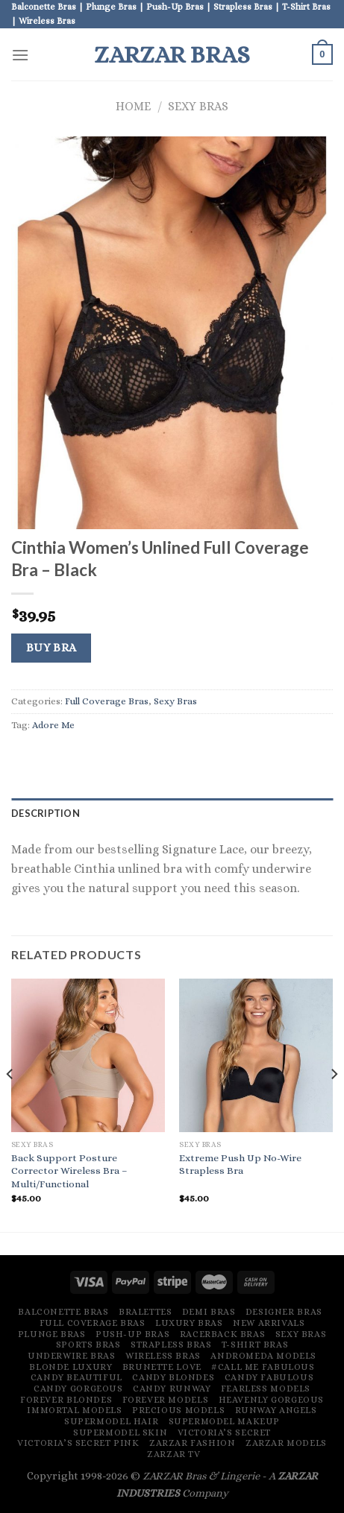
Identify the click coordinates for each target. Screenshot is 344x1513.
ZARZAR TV (174, 1454)
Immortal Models (74, 1410)
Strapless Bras (171, 1344)
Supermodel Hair (111, 1421)
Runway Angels (276, 1410)
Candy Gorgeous (78, 1388)
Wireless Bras (163, 1356)
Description (45, 813)
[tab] (172, 813)
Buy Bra (51, 647)
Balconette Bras (63, 1312)
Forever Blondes (66, 1399)
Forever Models (165, 1399)
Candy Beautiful (76, 1377)
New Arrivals (268, 1323)
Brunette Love (161, 1367)
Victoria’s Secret (224, 1432)
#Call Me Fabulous (262, 1367)
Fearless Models (265, 1388)
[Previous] (10, 1104)
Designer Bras (284, 1312)
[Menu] (20, 55)
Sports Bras (88, 1344)
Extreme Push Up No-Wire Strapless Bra (240, 1164)
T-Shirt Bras (255, 1344)
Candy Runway (171, 1388)
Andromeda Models (263, 1356)
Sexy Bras (198, 106)
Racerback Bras (223, 1334)
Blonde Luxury (70, 1367)
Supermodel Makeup (224, 1421)
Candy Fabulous (269, 1377)
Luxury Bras (189, 1323)
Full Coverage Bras (106, 701)
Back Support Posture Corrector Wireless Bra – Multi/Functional (69, 1171)
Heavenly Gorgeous (271, 1399)
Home (133, 106)
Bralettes (145, 1312)
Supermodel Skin (120, 1432)
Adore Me (53, 724)
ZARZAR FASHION (192, 1443)
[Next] (333, 1104)
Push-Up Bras (132, 1334)
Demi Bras (209, 1312)
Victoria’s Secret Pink (78, 1443)
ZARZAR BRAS (172, 54)
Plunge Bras (52, 1334)
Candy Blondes (173, 1377)
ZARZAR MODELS (286, 1443)
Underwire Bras (72, 1356)
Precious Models (178, 1410)
